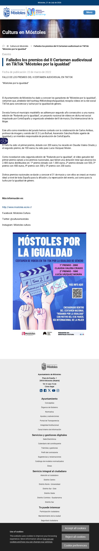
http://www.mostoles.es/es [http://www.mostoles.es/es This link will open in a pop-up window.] (17, 207)
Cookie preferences (75, 545)
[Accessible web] (3, 141)
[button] (89, 12)
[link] (25, 12)
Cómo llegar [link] (49, 387)
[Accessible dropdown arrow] (6, 141)
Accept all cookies (75, 528)
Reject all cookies (75, 536)
